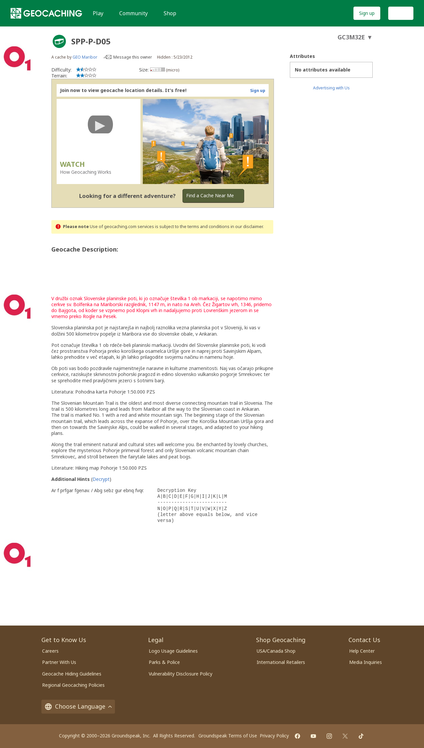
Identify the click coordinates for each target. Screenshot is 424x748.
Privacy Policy (274, 735)
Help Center (362, 651)
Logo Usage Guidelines (173, 651)
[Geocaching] (46, 13)
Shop (170, 13)
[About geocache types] (59, 41)
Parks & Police (164, 662)
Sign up (367, 13)
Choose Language (78, 706)
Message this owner (132, 57)
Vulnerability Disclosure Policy (180, 674)
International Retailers (281, 662)
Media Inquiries (365, 662)
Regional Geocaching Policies (73, 685)
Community (133, 13)
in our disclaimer (247, 226)
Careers (50, 651)
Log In (401, 13)
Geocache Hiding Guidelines (71, 674)
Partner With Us (59, 662)
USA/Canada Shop (276, 651)
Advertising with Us (331, 88)
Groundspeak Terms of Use (227, 735)
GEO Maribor (85, 57)
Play (98, 13)
